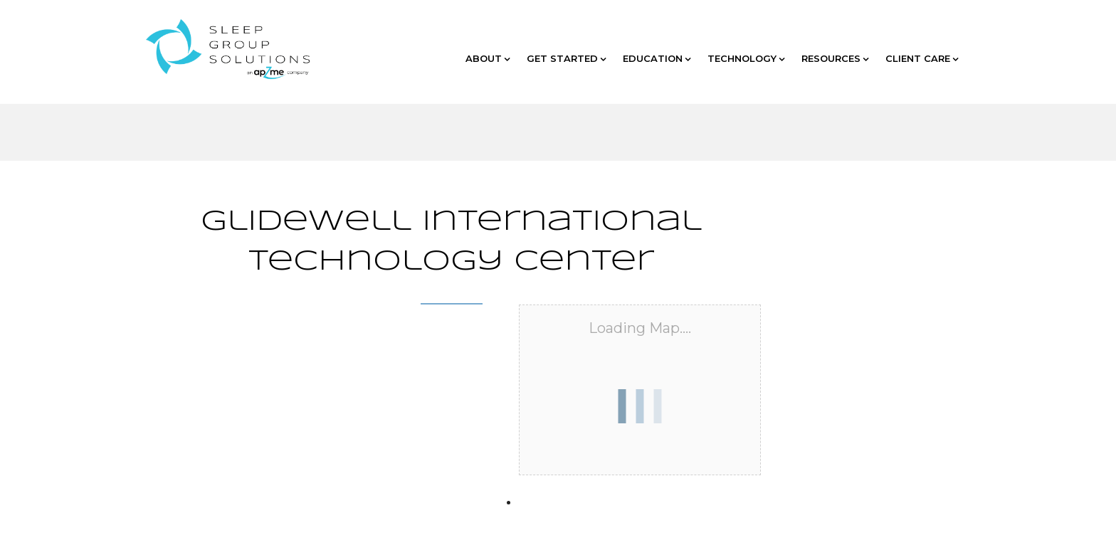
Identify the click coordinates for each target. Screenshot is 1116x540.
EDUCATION (656, 58)
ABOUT (487, 58)
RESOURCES (834, 58)
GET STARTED (566, 58)
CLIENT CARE (921, 58)
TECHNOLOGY (745, 58)
